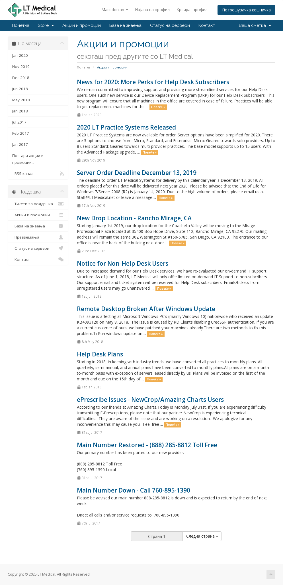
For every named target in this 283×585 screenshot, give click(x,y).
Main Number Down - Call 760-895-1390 (133, 490)
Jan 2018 (20, 111)
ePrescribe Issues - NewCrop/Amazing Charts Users (150, 400)
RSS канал (38, 173)
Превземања (38, 237)
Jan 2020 (20, 55)
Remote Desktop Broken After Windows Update (146, 309)
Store (46, 25)
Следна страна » (202, 536)
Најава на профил (152, 9)
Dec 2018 (20, 77)
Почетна (20, 25)
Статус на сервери (170, 25)
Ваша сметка (255, 25)
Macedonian (114, 9)
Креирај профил (192, 9)
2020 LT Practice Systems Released (126, 127)
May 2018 (21, 99)
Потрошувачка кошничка (246, 10)
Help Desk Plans (100, 354)
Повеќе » (158, 107)
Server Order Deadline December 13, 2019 (136, 173)
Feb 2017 (20, 133)
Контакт (206, 25)
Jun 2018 (20, 88)
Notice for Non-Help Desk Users (122, 263)
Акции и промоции (81, 25)
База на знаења (125, 25)
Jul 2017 (19, 122)
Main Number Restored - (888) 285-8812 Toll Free (147, 445)
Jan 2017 (20, 144)
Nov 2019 (21, 66)
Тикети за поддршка (38, 203)
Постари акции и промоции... (28, 159)
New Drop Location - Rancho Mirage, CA (134, 218)
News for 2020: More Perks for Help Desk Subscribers (153, 82)
